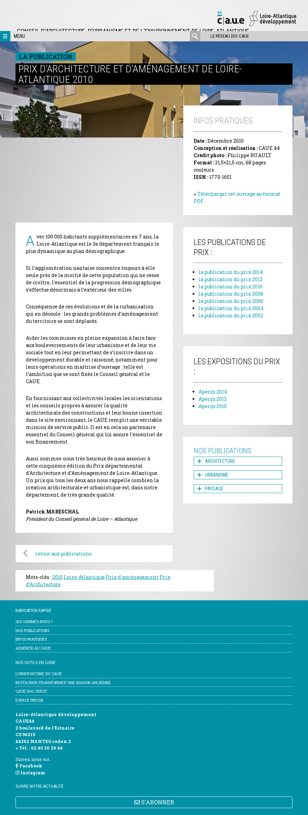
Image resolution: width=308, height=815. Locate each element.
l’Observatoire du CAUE (39, 673)
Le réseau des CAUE (230, 36)
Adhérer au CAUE (33, 648)
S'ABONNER (154, 802)
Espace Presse (30, 700)
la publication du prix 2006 (230, 301)
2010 (57, 577)
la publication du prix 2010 (230, 286)
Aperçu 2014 (212, 391)
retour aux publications (63, 553)
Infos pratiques (31, 639)
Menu (19, 36)
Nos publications (32, 630)
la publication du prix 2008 (230, 294)
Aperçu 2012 (212, 399)
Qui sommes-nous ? (34, 621)
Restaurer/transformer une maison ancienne (63, 682)
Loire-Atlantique (84, 577)
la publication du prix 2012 (230, 279)
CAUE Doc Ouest (31, 691)
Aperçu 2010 (212, 406)
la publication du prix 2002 (230, 315)
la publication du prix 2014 (230, 272)
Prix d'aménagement (132, 577)
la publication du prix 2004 (231, 308)
